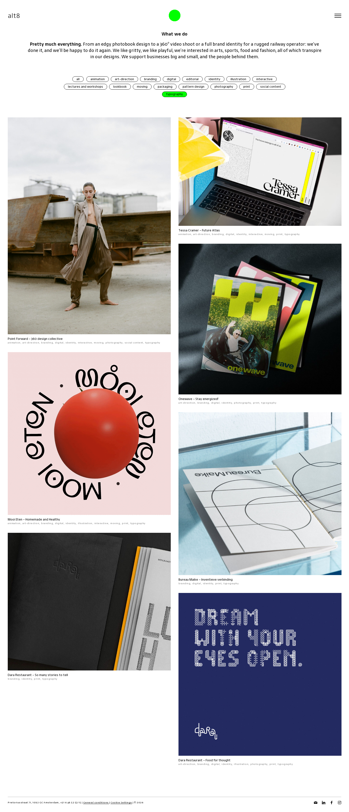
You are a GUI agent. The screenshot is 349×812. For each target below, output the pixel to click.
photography (224, 87)
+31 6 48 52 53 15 (70, 802)
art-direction (124, 79)
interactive (264, 79)
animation (97, 79)
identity (214, 79)
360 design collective (47, 339)
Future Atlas (211, 230)
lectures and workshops (85, 87)
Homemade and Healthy (42, 519)
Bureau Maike (188, 579)
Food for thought (218, 760)
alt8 (14, 15)
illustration (238, 79)
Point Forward (18, 339)
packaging (165, 87)
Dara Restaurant (20, 675)
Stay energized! (206, 399)
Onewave (185, 399)
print (246, 87)
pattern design (193, 87)
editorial (192, 79)
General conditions (96, 802)
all (78, 79)
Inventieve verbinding (217, 579)
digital (171, 79)
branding (150, 79)
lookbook (120, 87)
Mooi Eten (15, 519)
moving (142, 87)
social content (270, 87)
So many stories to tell (51, 675)
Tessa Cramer (188, 230)
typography (174, 94)
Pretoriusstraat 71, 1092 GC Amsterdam (33, 802)
